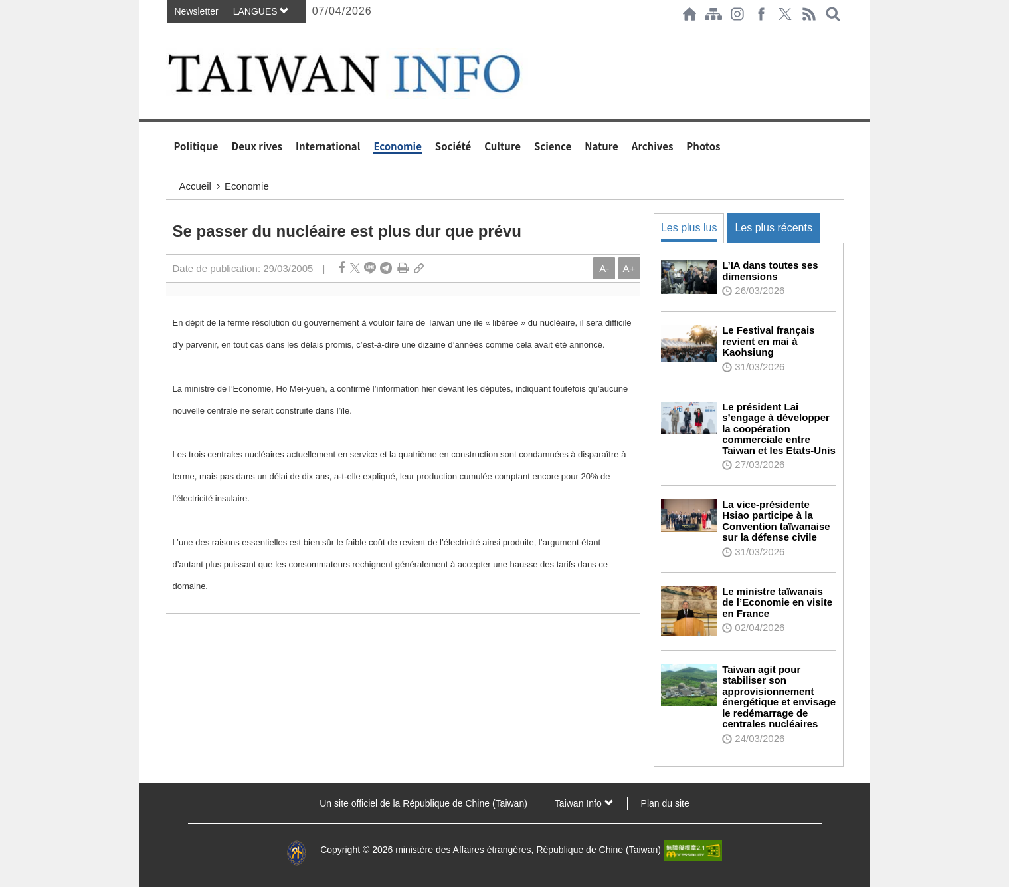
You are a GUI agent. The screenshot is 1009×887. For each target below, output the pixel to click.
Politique (196, 146)
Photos (703, 146)
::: (170, 34)
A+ (629, 268)
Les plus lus (689, 227)
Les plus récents (773, 227)
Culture (502, 146)
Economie (397, 146)
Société (453, 146)
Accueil (195, 185)
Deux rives (257, 146)
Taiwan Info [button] (584, 803)
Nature (601, 146)
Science (552, 146)
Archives (653, 146)
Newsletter (197, 11)
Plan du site (665, 803)
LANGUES (261, 11)
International (328, 146)
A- (604, 268)
